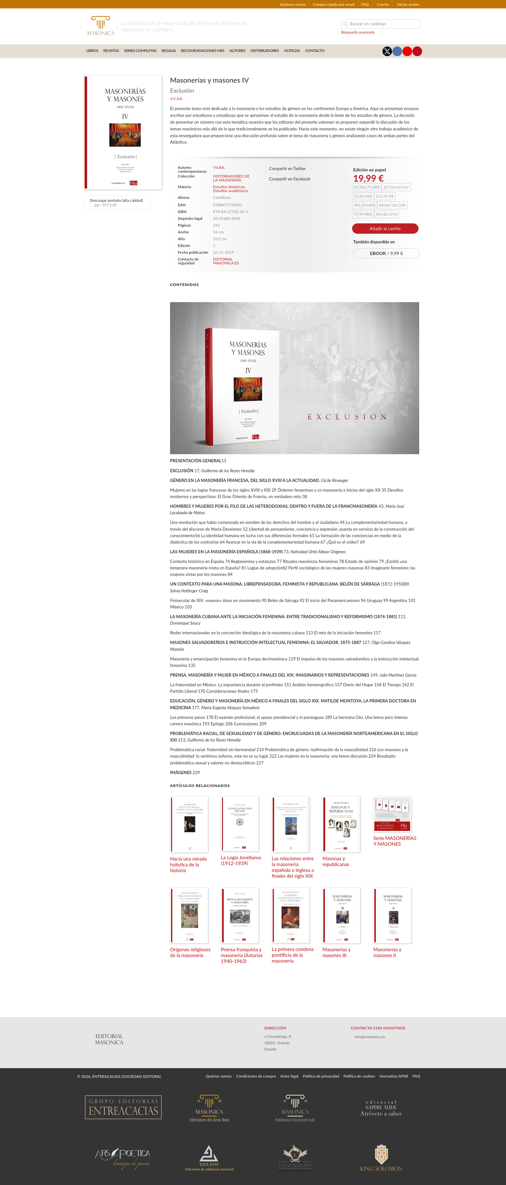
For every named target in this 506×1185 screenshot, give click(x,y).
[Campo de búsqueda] (380, 24)
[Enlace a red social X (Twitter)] (387, 51)
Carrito (383, 4)
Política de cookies (359, 1076)
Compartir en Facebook (289, 179)
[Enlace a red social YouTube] (407, 51)
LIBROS (92, 50)
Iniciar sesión (408, 4)
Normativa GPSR (394, 1076)
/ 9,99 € (386, 253)
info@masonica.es (370, 1036)
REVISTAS (111, 50)
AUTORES (237, 50)
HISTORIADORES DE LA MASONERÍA (231, 178)
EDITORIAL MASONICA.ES (226, 261)
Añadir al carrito (385, 228)
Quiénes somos (293, 4)
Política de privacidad (321, 1076)
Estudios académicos (230, 190)
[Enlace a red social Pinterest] (417, 51)
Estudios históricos (229, 186)
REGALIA (168, 50)
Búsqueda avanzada (358, 32)
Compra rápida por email (333, 4)
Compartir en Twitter (287, 168)
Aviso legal (289, 1076)
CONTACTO (315, 50)
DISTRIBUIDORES (264, 50)
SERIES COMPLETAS (140, 50)
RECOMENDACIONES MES (202, 50)
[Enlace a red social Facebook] (397, 51)
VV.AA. (176, 98)
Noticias (292, 50)
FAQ (365, 4)
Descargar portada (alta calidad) (116, 202)
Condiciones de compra (256, 1076)
